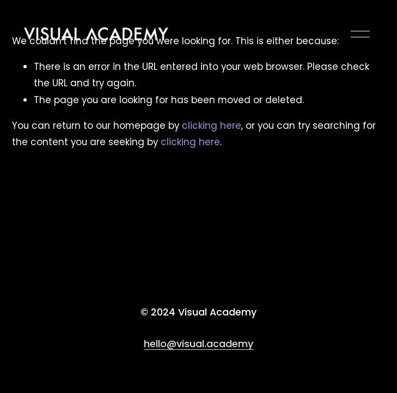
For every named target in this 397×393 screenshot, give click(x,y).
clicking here (211, 125)
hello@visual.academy (198, 343)
